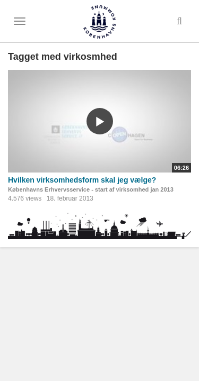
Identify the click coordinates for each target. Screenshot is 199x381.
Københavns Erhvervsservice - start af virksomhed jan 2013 (91, 189)
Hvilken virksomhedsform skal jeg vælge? (82, 180)
